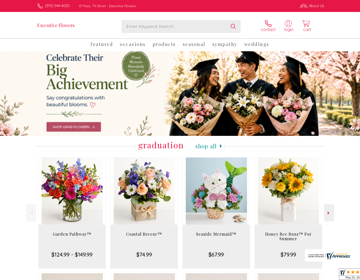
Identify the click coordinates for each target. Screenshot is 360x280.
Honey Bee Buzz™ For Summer (288, 236)
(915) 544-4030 (57, 5)
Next (329, 213)
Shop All (206, 146)
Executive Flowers (56, 25)
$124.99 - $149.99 (72, 254)
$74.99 (144, 254)
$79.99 (288, 254)
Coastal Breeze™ (144, 234)
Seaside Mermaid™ (216, 234)
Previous (31, 213)
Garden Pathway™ (72, 234)
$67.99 (216, 254)
